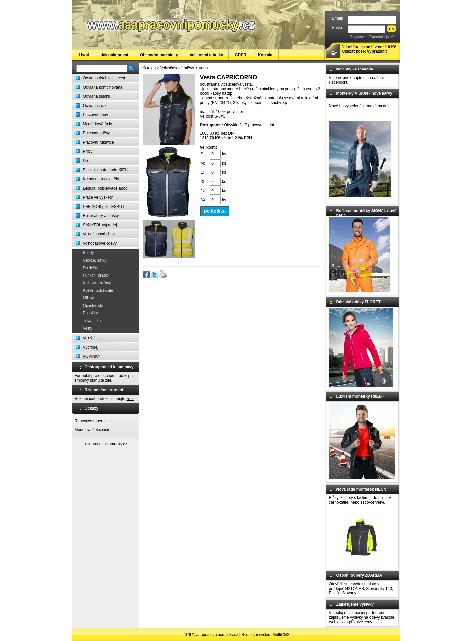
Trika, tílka (92, 320)
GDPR (240, 55)
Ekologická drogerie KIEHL (106, 170)
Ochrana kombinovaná (103, 87)
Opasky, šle (93, 305)
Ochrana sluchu (96, 96)
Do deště (91, 268)
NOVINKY (92, 356)
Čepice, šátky (95, 260)
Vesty (87, 328)
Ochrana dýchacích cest (104, 78)
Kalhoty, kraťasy (97, 283)
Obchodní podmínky (159, 55)
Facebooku (339, 82)
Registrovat (359, 37)
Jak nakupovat (114, 55)
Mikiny (88, 298)
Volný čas (91, 338)
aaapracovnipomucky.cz (106, 444)
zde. (108, 380)
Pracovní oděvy (96, 133)
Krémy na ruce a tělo (101, 179)
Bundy (88, 252)
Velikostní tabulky (206, 55)
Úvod (84, 55)
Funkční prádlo (96, 275)
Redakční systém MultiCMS (265, 634)
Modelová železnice (92, 429)
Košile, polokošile (98, 290)
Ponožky (90, 313)
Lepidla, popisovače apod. (105, 188)
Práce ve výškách (98, 197)
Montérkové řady (97, 124)
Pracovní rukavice (98, 142)
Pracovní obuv (95, 114)
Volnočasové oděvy (100, 243)
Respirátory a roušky (101, 215)
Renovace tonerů (90, 421)
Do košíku (215, 211)
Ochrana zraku (96, 105)
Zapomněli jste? (381, 37)
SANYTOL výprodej (100, 225)
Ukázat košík (354, 51)
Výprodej (90, 347)
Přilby (88, 151)
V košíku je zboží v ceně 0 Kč (369, 49)
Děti (86, 160)
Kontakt (265, 55)
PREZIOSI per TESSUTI (104, 206)
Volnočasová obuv (99, 234)
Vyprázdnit (377, 51)
